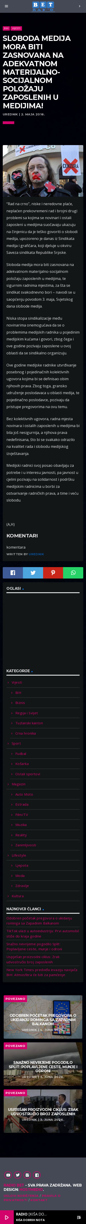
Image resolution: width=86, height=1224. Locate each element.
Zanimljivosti (25, 845)
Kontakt (39, 1200)
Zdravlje (22, 885)
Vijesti (16, 28)
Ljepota (21, 865)
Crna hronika (25, 733)
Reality (21, 835)
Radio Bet (14, 1185)
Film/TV (21, 814)
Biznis (20, 702)
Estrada (21, 804)
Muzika (21, 824)
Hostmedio (31, 1189)
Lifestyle (19, 855)
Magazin (18, 784)
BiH (6, 28)
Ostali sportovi (27, 774)
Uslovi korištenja (21, 1195)
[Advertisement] (40, 633)
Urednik (36, 554)
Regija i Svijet (26, 713)
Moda (20, 875)
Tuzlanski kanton (29, 723)
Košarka (22, 763)
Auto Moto (24, 794)
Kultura (18, 896)
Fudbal (20, 753)
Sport (16, 743)
